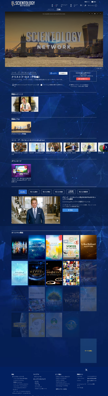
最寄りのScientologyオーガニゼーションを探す (26, 85)
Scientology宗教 (91, 384)
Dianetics (79, 380)
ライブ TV (36, 374)
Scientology (79, 376)
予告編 (58, 9)
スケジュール (64, 5)
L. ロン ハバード (80, 378)
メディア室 (37, 385)
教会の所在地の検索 (91, 378)
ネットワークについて (39, 379)
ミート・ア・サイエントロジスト (24, 72)
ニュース (76, 5)
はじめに (37, 381)
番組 (71, 5)
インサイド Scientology (18, 380)
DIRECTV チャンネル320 (63, 376)
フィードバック (38, 386)
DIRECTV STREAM (61, 378)
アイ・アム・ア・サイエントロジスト (21, 391)
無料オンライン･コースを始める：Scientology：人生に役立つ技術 (80, 85)
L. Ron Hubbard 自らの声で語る (20, 378)
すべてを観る (88, 351)
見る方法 (37, 383)
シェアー (54, 73)
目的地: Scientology (17, 382)
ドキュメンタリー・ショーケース (21, 393)
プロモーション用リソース (41, 388)
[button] (106, 147)
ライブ (57, 5)
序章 (52, 5)
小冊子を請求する (53, 84)
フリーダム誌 (80, 387)
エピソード (51, 9)
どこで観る (58, 374)
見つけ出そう (83, 79)
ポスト (63, 73)
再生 (70, 210)
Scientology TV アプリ (62, 386)
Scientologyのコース (92, 376)
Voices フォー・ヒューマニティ (20, 385)
